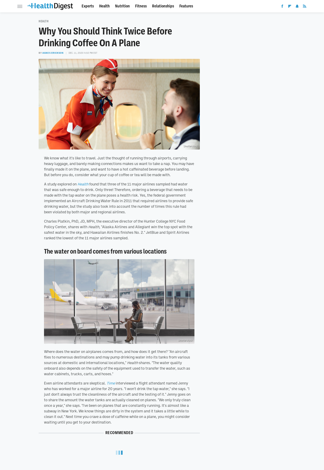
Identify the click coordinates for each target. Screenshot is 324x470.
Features (186, 6)
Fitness (141, 6)
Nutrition (122, 6)
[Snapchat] (297, 7)
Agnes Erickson (52, 52)
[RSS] (305, 7)
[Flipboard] (290, 7)
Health (104, 6)
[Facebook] (282, 7)
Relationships (163, 6)
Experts (88, 6)
